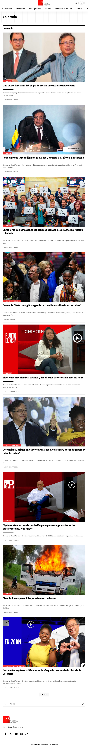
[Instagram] (21, 734)
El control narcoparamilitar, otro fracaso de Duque (27, 598)
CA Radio (4, 301)
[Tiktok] (26, 734)
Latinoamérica (16, 666)
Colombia (5, 81)
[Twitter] (10, 734)
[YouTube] (16, 734)
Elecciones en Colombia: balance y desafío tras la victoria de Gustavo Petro (40, 377)
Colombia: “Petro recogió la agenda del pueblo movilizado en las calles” (39, 305)
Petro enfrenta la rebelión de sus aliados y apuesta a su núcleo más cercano (41, 157)
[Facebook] (5, 734)
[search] (76, 3)
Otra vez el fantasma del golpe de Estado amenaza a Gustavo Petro (36, 85)
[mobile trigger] (5, 3)
